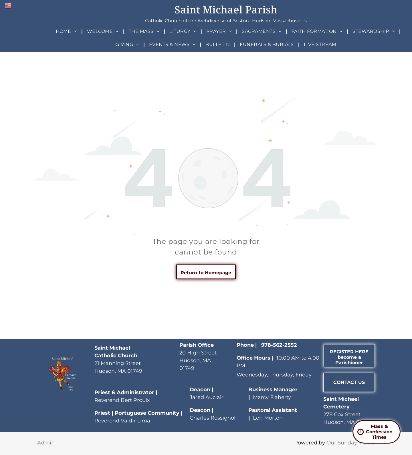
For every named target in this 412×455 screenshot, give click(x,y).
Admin (46, 443)
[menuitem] (67, 31)
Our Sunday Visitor (350, 443)
